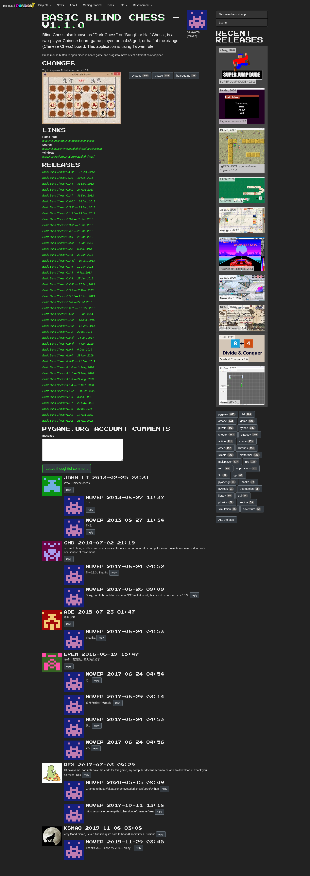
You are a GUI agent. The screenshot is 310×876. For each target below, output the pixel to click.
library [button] (225, 495)
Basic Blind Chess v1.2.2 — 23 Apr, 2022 (67, 420)
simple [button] (226, 455)
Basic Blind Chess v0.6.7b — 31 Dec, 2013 (68, 308)
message (48, 435)
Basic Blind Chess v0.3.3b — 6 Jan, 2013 (67, 225)
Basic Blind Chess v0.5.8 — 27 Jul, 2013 (67, 302)
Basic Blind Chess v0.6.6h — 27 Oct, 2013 (68, 171)
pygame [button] (140, 75)
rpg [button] (251, 461)
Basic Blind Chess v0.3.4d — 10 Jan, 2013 (68, 260)
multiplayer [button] (228, 461)
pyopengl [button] (227, 482)
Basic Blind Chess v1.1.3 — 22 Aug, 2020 (68, 379)
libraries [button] (246, 448)
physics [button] (226, 502)
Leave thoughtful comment (67, 469)
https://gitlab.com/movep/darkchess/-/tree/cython (72, 148)
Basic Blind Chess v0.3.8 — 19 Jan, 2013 (67, 219)
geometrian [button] (250, 489)
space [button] (246, 441)
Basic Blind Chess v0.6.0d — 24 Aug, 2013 (68, 201)
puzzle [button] (162, 75)
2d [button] (247, 414)
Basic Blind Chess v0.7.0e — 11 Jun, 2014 (68, 325)
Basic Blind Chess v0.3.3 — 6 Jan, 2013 (67, 272)
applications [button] (246, 468)
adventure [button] (252, 509)
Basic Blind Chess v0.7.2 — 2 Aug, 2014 (67, 331)
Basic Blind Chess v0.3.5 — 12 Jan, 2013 (67, 266)
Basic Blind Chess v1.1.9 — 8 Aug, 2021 (67, 408)
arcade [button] (226, 421)
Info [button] (123, 5)
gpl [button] (238, 475)
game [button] (247, 421)
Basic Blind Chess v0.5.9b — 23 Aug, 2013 (68, 207)
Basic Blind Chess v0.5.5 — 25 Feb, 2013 (68, 290)
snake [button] (248, 482)
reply (68, 490)
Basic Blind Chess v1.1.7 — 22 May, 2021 (68, 402)
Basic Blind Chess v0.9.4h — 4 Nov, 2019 (68, 343)
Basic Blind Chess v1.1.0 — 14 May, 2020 (68, 367)
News (60, 5)
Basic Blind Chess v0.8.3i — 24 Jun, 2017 (68, 337)
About (73, 5)
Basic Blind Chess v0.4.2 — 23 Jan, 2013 (67, 231)
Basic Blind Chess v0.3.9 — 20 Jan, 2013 (67, 237)
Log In (223, 22)
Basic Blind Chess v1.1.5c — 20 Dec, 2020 (68, 391)
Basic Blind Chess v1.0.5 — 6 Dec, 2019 (67, 349)
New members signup (232, 14)
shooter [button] (226, 434)
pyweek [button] (226, 489)
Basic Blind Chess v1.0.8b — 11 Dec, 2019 (68, 361)
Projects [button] (44, 5)
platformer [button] (250, 455)
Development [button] (142, 5)
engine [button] (247, 502)
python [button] (248, 428)
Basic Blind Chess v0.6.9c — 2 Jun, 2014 (67, 314)
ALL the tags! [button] (226, 519)
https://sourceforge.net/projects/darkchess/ (68, 140)
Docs (111, 5)
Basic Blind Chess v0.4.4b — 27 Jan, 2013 (68, 284)
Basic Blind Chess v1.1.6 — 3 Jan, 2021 (67, 397)
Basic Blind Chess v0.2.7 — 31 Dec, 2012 (68, 195)
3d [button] (223, 475)
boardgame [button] (186, 75)
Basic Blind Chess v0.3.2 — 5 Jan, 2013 (67, 248)
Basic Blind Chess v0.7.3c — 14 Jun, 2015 (68, 319)
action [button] (225, 441)
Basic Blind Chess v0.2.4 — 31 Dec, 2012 (68, 183)
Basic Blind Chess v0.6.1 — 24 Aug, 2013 (68, 189)
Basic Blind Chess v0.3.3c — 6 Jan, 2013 (67, 242)
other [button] (225, 448)
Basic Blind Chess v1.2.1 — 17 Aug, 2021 (68, 414)
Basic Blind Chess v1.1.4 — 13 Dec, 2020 (68, 385)
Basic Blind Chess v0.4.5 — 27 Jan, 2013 (67, 254)
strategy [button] (249, 434)
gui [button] (243, 495)
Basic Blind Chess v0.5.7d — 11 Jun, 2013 (68, 296)
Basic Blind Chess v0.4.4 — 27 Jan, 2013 (67, 278)
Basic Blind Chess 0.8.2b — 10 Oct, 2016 (67, 177)
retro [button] (224, 468)
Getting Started (92, 5)
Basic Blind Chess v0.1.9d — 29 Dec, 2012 (68, 213)
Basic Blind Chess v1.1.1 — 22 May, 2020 (68, 373)
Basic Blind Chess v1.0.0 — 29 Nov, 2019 (68, 355)
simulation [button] (227, 509)
